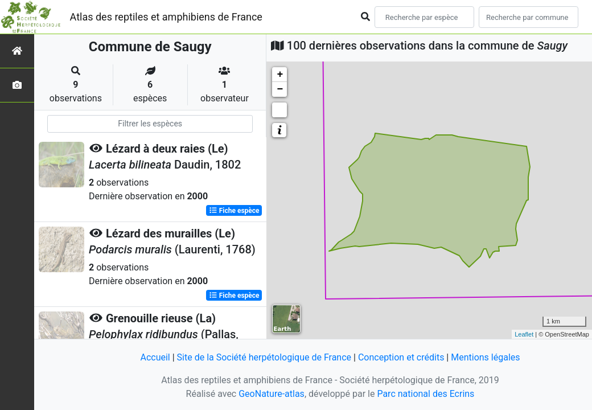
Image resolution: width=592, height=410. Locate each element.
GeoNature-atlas (272, 393)
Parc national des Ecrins (425, 393)
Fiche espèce (234, 211)
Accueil (155, 357)
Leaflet (524, 334)
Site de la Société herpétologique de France (264, 357)
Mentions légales (485, 357)
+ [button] (280, 74)
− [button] (280, 89)
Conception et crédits (401, 357)
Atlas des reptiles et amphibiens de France (166, 17)
